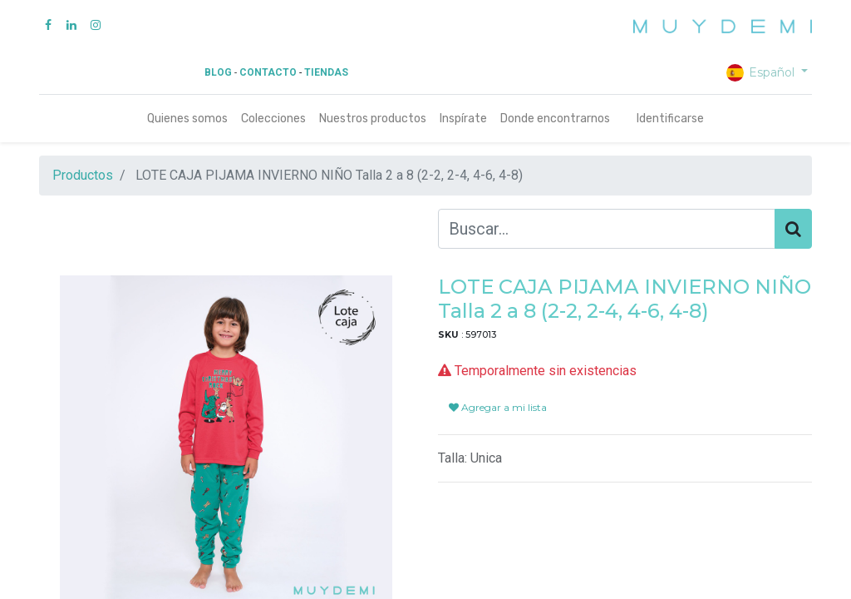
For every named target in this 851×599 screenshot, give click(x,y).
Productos (82, 175)
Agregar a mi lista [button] (498, 407)
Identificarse (670, 118)
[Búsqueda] (793, 229)
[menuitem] (187, 118)
